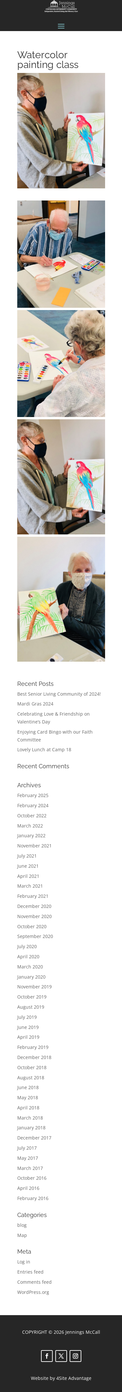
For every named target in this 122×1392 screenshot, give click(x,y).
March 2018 (30, 1118)
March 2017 (30, 1168)
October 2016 (32, 1178)
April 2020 (28, 956)
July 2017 (27, 1148)
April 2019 (28, 1037)
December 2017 (34, 1138)
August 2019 (30, 1007)
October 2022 (32, 815)
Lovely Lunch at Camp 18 (44, 749)
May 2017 (27, 1158)
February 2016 (32, 1198)
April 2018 (28, 1108)
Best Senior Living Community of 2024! (59, 694)
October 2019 (32, 997)
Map (22, 1235)
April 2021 (28, 876)
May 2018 (27, 1097)
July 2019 (27, 1017)
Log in (23, 1262)
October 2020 (32, 926)
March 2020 (30, 967)
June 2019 (28, 1027)
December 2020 (34, 906)
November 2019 (34, 986)
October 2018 (32, 1067)
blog (22, 1225)
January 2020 (31, 977)
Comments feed (34, 1282)
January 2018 (31, 1127)
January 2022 (31, 835)
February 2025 (32, 795)
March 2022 (30, 826)
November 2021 (34, 846)
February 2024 (32, 805)
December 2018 (34, 1057)
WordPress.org (33, 1292)
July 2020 (27, 946)
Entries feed (30, 1272)
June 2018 (28, 1087)
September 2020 (35, 936)
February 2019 (32, 1047)
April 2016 (28, 1188)
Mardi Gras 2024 (35, 704)
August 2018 (30, 1077)
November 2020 (34, 916)
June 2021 (28, 866)
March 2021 (30, 886)
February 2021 (32, 896)
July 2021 (27, 856)
